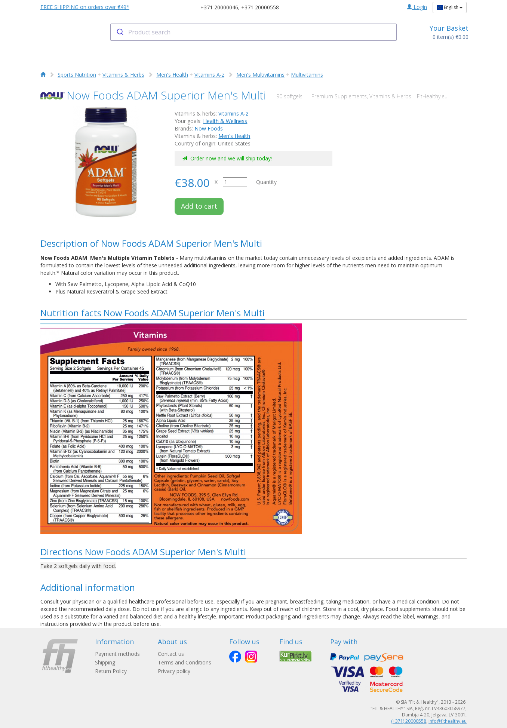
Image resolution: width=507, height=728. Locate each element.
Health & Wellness (225, 121)
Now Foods (208, 128)
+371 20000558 (260, 7)
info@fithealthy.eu (447, 721)
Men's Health (172, 74)
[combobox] (253, 32)
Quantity (266, 181)
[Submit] (119, 32)
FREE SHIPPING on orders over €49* (84, 6)
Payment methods (117, 653)
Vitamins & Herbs (123, 74)
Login (417, 6)
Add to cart (199, 206)
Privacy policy (174, 671)
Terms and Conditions (184, 662)
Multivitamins (307, 74)
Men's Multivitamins (260, 74)
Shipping (105, 662)
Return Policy (111, 671)
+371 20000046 (219, 7)
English (450, 7)
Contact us (171, 653)
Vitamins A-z (209, 74)
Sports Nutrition (77, 74)
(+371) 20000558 (408, 721)
